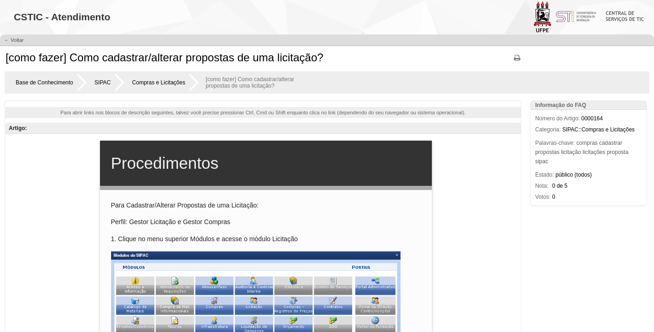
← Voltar (14, 40)
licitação (571, 152)
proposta (618, 152)
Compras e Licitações (158, 82)
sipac (541, 161)
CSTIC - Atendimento (62, 17)
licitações (594, 152)
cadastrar (610, 143)
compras (587, 143)
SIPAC (102, 82)
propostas (547, 152)
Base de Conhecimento (44, 82)
